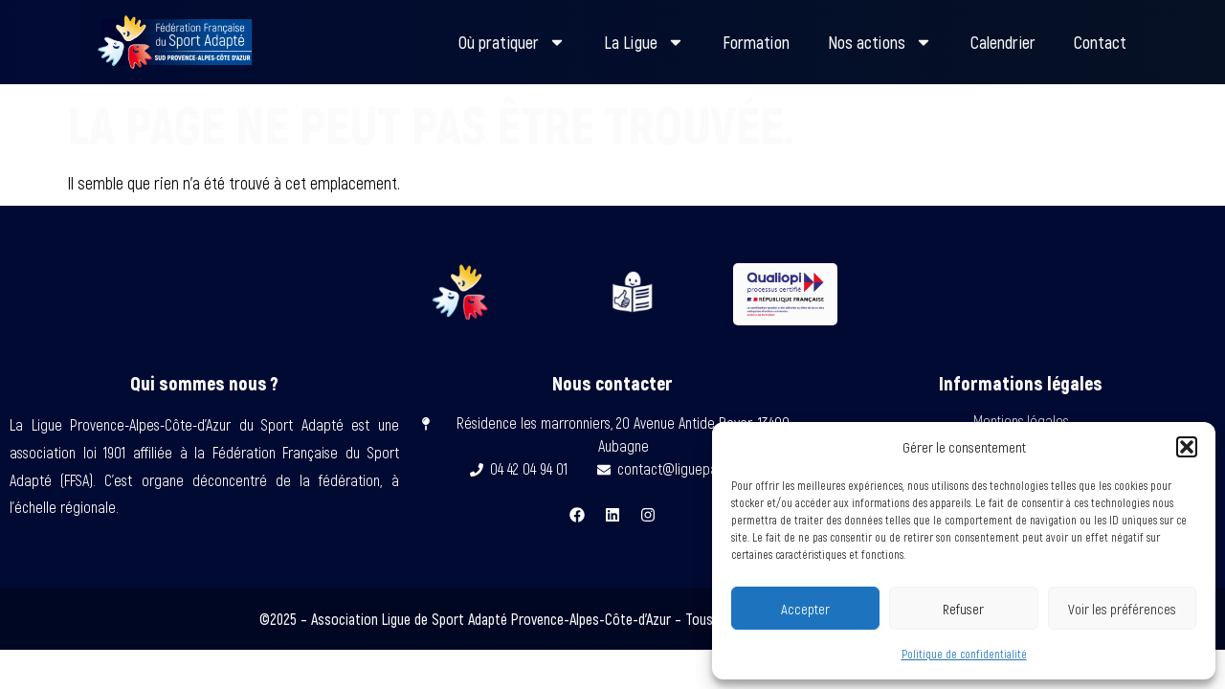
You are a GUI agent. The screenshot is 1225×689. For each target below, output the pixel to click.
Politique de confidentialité (964, 653)
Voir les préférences (1122, 608)
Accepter (805, 608)
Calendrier (1003, 42)
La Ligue (644, 42)
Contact (1100, 42)
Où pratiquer (512, 42)
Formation (756, 42)
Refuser (963, 608)
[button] (1186, 446)
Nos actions (880, 42)
